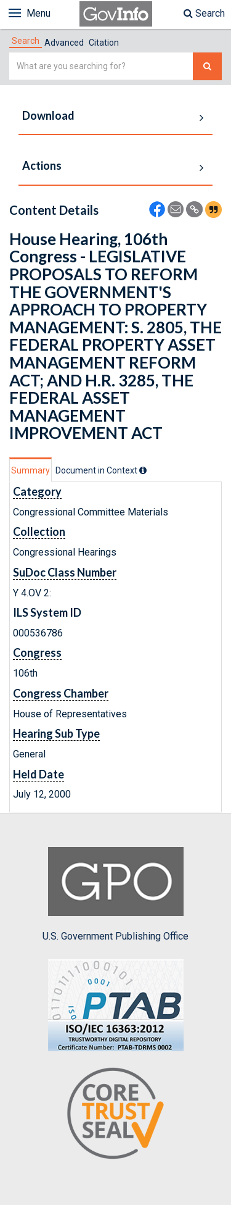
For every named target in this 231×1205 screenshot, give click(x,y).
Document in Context (101, 470)
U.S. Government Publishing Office (115, 894)
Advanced (64, 43)
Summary (30, 470)
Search (204, 13)
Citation (104, 43)
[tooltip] (143, 470)
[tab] (25, 40)
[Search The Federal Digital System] (207, 66)
